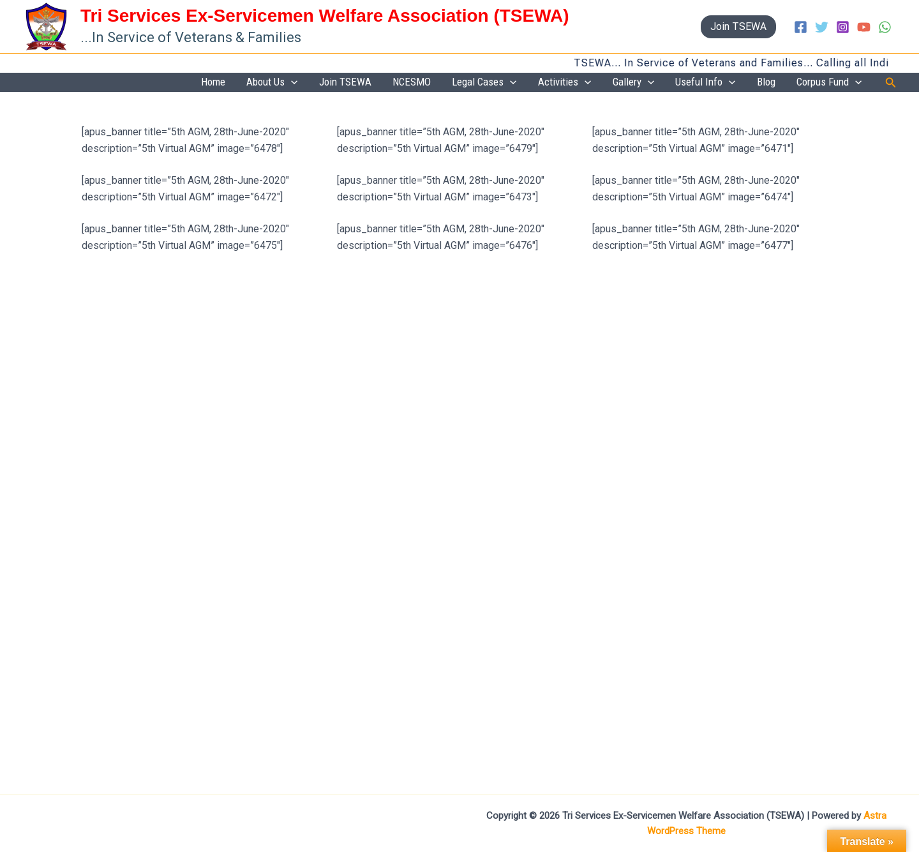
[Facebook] (800, 27)
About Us (344, 83)
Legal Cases (531, 83)
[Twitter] (821, 27)
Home (294, 82)
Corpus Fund (833, 83)
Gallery (663, 83)
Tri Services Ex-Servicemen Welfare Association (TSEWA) (324, 16)
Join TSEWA (409, 82)
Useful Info (726, 83)
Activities (602, 83)
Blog (779, 82)
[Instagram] (842, 27)
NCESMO (467, 82)
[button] (738, 26)
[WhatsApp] (885, 27)
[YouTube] (863, 27)
